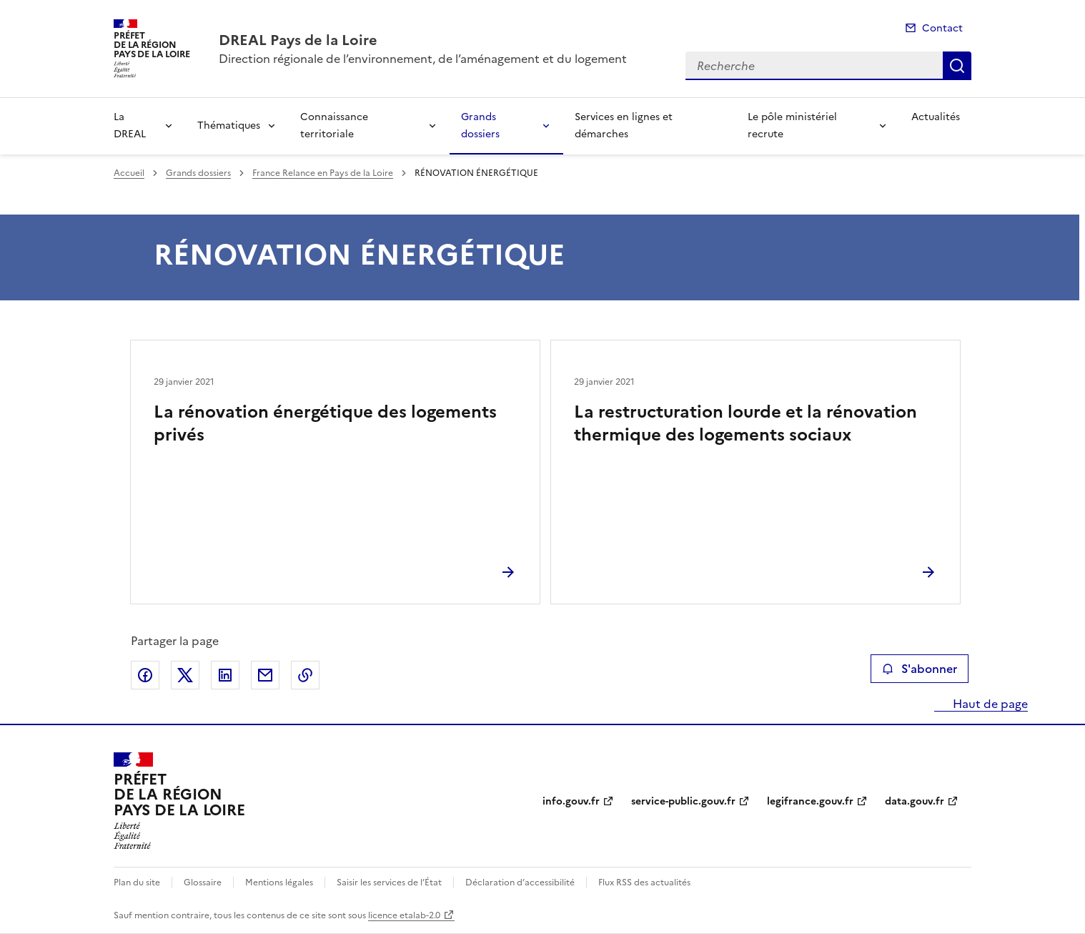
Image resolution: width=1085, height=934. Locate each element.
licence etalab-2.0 (404, 915)
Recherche (957, 65)
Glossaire (203, 882)
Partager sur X (185, 675)
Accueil (129, 173)
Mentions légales (279, 882)
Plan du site (137, 882)
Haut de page (989, 703)
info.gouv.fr (571, 801)
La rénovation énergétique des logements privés (325, 423)
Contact (942, 28)
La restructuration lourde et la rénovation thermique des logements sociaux (745, 423)
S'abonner (919, 668)
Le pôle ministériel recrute (792, 125)
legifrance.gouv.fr (810, 801)
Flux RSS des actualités (644, 882)
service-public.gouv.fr (683, 801)
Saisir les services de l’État (389, 882)
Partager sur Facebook (145, 675)
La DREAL (130, 125)
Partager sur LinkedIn (225, 675)
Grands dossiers (480, 125)
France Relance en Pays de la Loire (322, 173)
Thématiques (228, 125)
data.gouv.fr (914, 801)
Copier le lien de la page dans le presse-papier (305, 675)
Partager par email (265, 675)
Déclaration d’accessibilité (520, 882)
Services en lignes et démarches (624, 125)
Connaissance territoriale (334, 125)
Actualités (935, 116)
